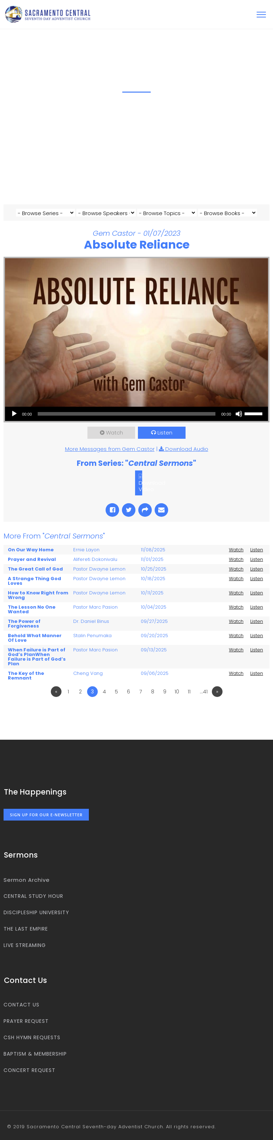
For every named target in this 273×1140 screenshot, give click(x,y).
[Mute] (238, 413)
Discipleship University (36, 912)
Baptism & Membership (35, 1053)
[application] (136, 414)
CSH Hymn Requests (32, 1037)
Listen (164, 432)
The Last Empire (26, 928)
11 (189, 691)
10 (177, 691)
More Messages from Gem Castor (110, 449)
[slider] (127, 414)
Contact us (21, 1004)
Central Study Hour (33, 896)
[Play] (14, 413)
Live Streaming (25, 945)
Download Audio (186, 449)
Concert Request (29, 1070)
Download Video (152, 486)
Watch (114, 432)
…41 (204, 691)
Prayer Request (26, 1021)
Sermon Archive (27, 880)
